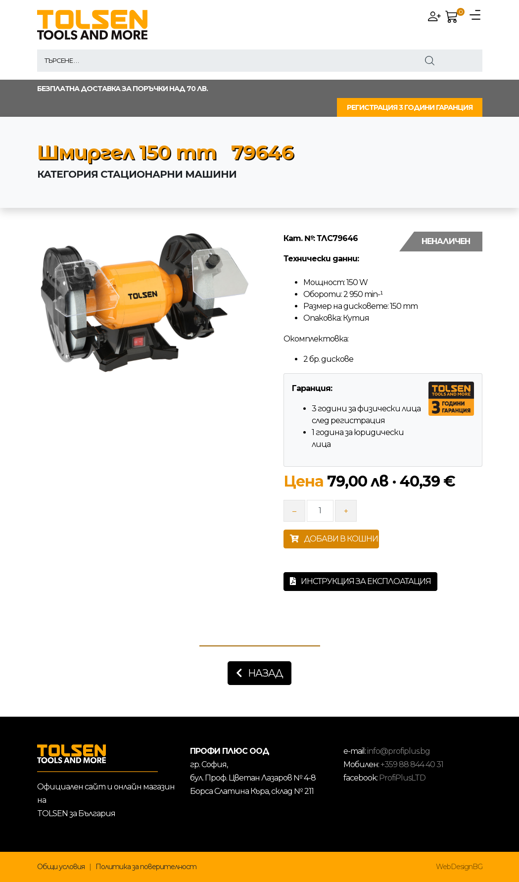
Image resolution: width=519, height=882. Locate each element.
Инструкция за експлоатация (360, 581)
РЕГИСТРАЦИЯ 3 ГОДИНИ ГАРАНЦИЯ (409, 107)
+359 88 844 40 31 (411, 764)
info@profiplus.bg (398, 751)
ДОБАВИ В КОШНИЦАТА (334, 538)
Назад (259, 673)
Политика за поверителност (145, 866)
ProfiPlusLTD (402, 778)
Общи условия (61, 866)
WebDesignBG (459, 866)
